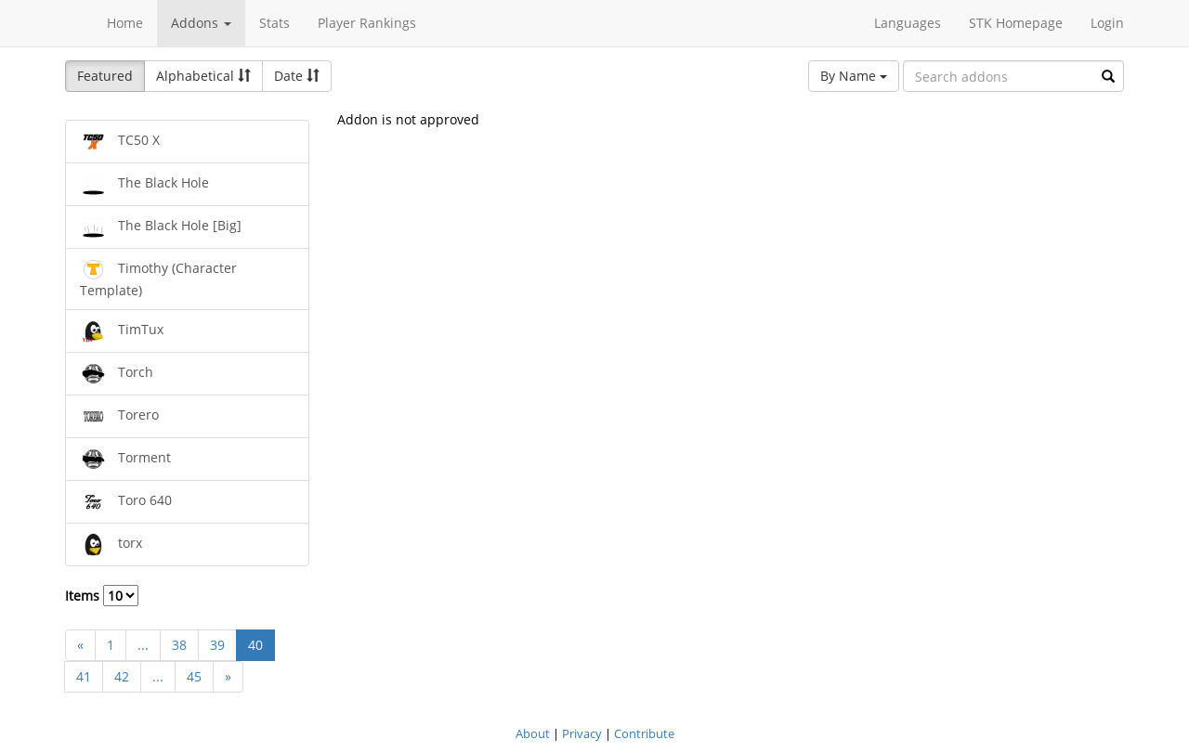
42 (121, 676)
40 (255, 645)
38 (179, 645)
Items (101, 595)
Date (297, 75)
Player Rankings (367, 23)
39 (217, 645)
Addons (201, 23)
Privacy (582, 733)
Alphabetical (203, 75)
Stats (274, 23)
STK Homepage (1016, 23)
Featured (105, 75)
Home (125, 23)
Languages (907, 23)
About (533, 733)
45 (194, 676)
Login (1107, 23)
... (143, 645)
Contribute (644, 733)
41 (83, 676)
